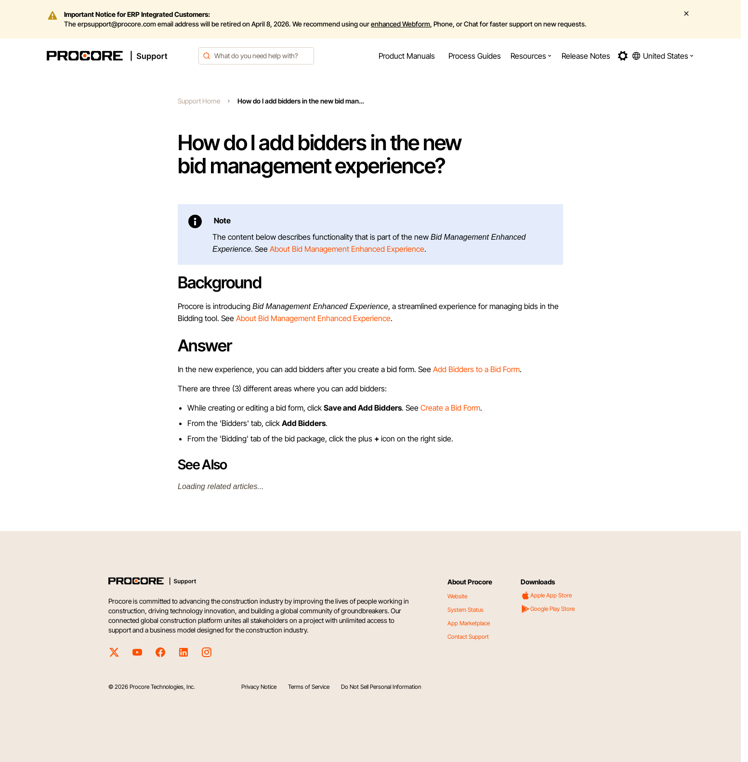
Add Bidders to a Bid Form (476, 369)
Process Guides (474, 56)
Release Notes (586, 56)
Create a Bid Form (450, 408)
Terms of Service (308, 686)
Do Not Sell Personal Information (381, 686)
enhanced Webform (400, 24)
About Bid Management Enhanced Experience (347, 249)
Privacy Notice (258, 686)
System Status (465, 609)
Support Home (199, 101)
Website (457, 596)
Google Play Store (548, 609)
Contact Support (468, 636)
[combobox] (256, 56)
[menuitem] (407, 56)
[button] (531, 56)
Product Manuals (407, 56)
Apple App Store (546, 595)
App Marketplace (468, 623)
